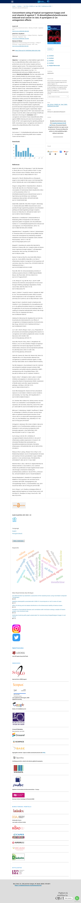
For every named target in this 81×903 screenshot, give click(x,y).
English (14, 531)
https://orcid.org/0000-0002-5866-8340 (20, 31)
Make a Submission (18, 541)
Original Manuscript (54, 65)
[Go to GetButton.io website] (77, 901)
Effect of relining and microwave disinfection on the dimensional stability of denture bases (37, 605)
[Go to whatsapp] (77, 898)
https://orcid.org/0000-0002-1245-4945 (20, 38)
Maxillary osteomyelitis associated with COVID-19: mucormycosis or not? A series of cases (36, 601)
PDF (51, 49)
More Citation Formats (54, 96)
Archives (19, 6)
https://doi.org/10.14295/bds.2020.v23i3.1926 (27, 50)
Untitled (51, 55)
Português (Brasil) (17, 533)
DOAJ (43, 752)
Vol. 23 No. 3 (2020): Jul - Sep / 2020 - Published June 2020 (37, 6)
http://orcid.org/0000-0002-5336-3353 (20, 46)
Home (13, 6)
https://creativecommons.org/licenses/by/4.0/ (28, 885)
